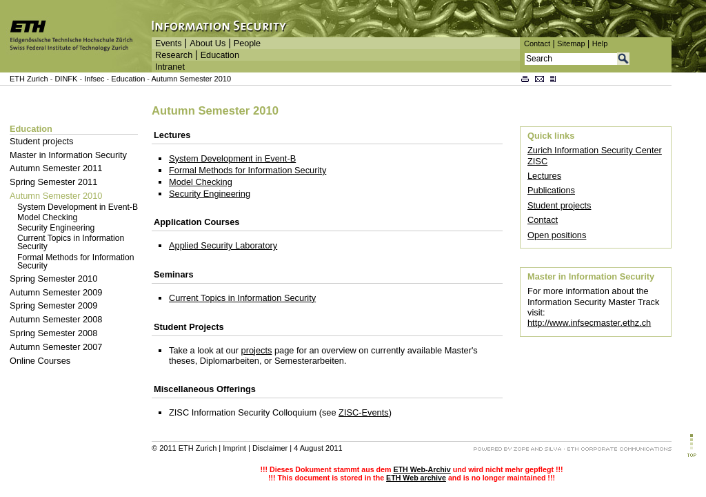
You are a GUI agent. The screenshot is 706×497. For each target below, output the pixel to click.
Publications (551, 190)
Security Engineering (55, 228)
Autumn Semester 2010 (191, 79)
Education (220, 55)
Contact (537, 43)
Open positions (556, 235)
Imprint (234, 448)
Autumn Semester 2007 (56, 347)
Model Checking (47, 217)
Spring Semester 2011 (53, 182)
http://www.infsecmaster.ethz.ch (589, 323)
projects (256, 350)
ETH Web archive (416, 478)
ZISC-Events (364, 412)
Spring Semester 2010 (53, 278)
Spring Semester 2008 (53, 333)
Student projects (41, 141)
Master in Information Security (68, 155)
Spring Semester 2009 (53, 305)
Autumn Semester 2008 (56, 319)
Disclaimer (270, 448)
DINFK (66, 79)
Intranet (170, 67)
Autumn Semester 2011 (56, 168)
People (247, 43)
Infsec (94, 79)
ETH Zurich (29, 79)
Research (173, 55)
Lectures (544, 175)
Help (600, 43)
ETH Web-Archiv (421, 469)
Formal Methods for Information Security (75, 262)
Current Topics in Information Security (70, 242)
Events (168, 43)
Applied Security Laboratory (223, 245)
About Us (207, 43)
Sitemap (571, 43)
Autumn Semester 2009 (56, 292)
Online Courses (40, 360)
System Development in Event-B (77, 207)
